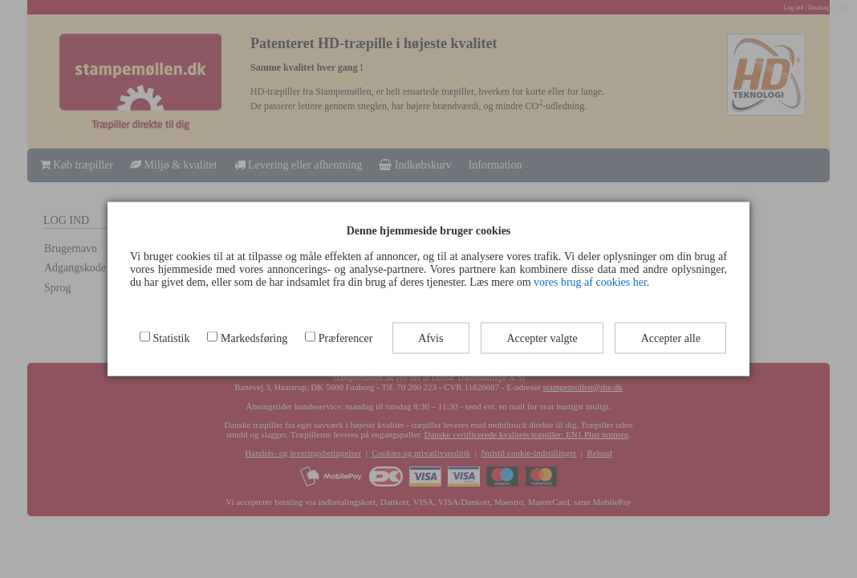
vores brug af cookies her (590, 282)
